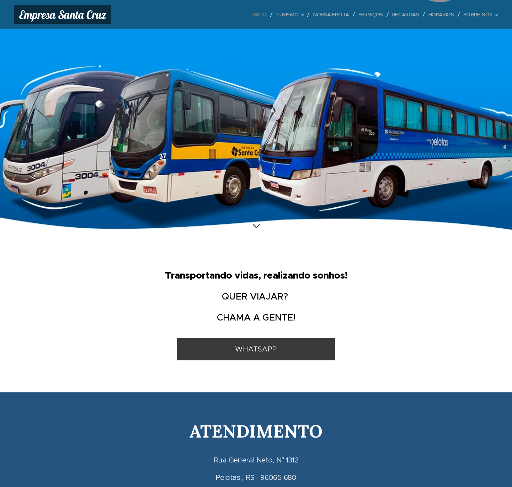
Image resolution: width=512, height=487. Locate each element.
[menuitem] (254, 14)
